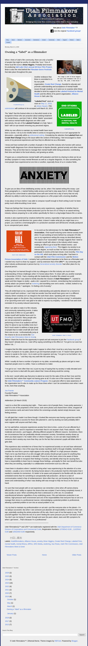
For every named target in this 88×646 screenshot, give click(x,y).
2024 (7, 580)
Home (44, 555)
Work (58, 39)
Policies (72, 39)
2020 (7, 593)
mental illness (21, 544)
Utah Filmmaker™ (69, 28)
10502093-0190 (19, 532)
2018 (7, 618)
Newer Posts (12, 555)
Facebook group (73, 340)
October (10, 599)
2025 (7, 576)
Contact (8, 42)
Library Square (42, 106)
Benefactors (36, 39)
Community (51, 39)
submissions (10, 108)
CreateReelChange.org (19, 104)
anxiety (39, 541)
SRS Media (38, 544)
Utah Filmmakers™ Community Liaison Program (28, 381)
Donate (44, 39)
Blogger (74, 641)
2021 (7, 590)
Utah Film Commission (18, 255)
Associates (27, 39)
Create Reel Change (63, 541)
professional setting (36, 135)
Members (20, 39)
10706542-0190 (65, 529)
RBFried (58, 641)
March (10, 606)
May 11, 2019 (46, 104)
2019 (7, 596)
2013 (7, 625)
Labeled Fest (77, 541)
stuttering (35, 284)
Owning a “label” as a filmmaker (26, 52)
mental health (10, 544)
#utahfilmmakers (17, 541)
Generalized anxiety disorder (51, 264)
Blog (7, 39)
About (13, 39)
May (9, 603)
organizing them (50, 247)
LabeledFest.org (69, 129)
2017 (7, 621)
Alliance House (30, 541)
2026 (7, 573)
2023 (7, 583)
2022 (7, 586)
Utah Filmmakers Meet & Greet (61, 335)
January (10, 613)
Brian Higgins (49, 541)
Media (78, 39)
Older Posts (76, 555)
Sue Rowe (56, 544)
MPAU (30, 544)
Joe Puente (9, 391)
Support (65, 39)
